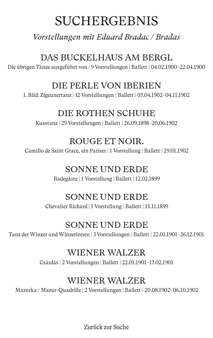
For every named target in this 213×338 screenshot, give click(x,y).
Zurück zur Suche (106, 327)
